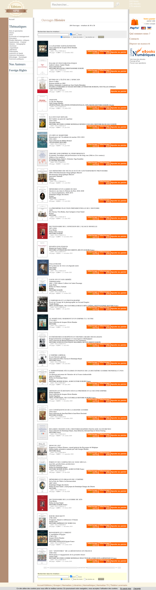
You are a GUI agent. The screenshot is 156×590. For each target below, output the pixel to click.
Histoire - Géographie (17, 44)
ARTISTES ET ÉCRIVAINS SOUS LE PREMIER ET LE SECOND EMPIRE (78, 391)
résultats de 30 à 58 (88, 25)
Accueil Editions (44, 585)
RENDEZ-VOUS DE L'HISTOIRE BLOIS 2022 (95, 124)
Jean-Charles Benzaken (78, 85)
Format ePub (135, 61)
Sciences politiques (16, 59)
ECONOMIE (53, 161)
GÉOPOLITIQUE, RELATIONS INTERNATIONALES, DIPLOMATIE (72, 105)
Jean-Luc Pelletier (54, 376)
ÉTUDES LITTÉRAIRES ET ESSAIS (61, 87)
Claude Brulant (54, 304)
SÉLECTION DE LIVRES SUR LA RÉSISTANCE (96, 558)
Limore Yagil (53, 556)
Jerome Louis (53, 521)
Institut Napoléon (54, 392)
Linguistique (13, 48)
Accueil (11, 19)
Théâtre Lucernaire (118, 585)
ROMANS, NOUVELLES (100, 87)
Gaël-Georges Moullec (56, 103)
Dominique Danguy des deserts (59, 194)
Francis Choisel (62, 248)
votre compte (150, 24)
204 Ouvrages (75, 25)
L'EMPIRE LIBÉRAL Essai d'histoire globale (57, 356)
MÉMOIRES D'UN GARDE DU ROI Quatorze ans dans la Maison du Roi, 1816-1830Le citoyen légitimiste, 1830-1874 (66, 191)
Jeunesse (12, 46)
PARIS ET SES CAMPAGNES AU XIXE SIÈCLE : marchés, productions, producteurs (68, 463)
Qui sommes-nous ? (139, 33)
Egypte (67, 541)
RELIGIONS (61, 68)
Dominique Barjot (54, 159)
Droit (11, 35)
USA (74, 523)
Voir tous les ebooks (137, 59)
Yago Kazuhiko (78, 159)
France (92, 250)
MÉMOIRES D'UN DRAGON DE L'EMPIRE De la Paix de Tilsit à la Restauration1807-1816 (66, 481)
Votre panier (149, 19)
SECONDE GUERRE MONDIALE (68, 124)
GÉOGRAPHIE (54, 142)
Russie (59, 451)
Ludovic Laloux (54, 65)
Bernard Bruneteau (68, 340)
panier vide (151, 21)
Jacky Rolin (53, 285)
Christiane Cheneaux (55, 466)
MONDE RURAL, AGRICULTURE (68, 381)
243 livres (133, 1)
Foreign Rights (18, 70)
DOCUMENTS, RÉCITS (75, 250)
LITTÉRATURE (86, 87)
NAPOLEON (61, 541)
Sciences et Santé (16, 53)
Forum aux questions (138, 63)
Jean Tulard (52, 267)
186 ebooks (134, 3)
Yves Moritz (53, 230)
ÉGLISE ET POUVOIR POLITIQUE (63, 63)
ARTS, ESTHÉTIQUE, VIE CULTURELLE (63, 306)
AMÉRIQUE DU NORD (64, 523)
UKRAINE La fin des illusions (56, 100)
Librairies (77, 585)
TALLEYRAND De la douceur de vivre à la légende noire (64, 265)
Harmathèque (89, 585)
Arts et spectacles (16, 31)
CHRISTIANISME (71, 68)
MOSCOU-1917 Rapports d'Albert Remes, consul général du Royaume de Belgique (73, 446)
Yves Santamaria (80, 340)
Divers (11, 33)
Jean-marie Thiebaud (55, 176)
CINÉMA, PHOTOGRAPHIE (96, 306)
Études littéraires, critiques (19, 40)
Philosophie (13, 51)
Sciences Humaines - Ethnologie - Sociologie (18, 56)
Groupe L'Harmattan (62, 585)
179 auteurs (135, 6)
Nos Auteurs (17, 64)
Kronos (51, 178)
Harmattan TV (103, 585)
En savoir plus (125, 588)
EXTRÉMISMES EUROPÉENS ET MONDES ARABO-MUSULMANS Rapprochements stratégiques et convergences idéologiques (75, 338)
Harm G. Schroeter (67, 159)
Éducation (13, 38)
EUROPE (81, 68)
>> (116, 567)
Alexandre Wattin (54, 122)
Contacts (134, 38)
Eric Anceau (53, 212)
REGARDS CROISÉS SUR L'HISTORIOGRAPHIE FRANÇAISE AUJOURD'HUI (80, 429)
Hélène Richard (67, 141)
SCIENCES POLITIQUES (65, 342)
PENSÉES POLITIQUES (58, 246)
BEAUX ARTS (82, 306)
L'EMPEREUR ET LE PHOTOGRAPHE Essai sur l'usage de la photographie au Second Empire (69, 301)
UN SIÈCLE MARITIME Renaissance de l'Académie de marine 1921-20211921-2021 (67, 137)
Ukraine (111, 105)
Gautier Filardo (64, 65)
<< (48, 567)
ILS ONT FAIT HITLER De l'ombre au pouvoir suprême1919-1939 (60, 119)
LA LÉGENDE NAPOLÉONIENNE (62, 46)
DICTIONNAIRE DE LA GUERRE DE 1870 (65, 499)
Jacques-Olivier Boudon (56, 538)
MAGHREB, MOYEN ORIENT (84, 342)
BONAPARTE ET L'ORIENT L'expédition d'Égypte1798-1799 (60, 534)
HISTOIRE (52, 49)
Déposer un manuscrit (139, 44)
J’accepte (137, 588)
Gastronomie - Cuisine (17, 42)
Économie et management (19, 36)
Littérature (13, 50)
